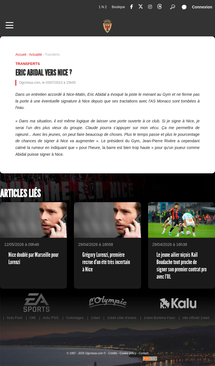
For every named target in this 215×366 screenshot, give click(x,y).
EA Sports (37, 303)
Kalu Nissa (178, 303)
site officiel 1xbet (196, 318)
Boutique (118, 7)
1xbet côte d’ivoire (122, 318)
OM (33, 318)
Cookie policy (128, 353)
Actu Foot (14, 318)
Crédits (112, 353)
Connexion (202, 7)
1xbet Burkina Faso (159, 318)
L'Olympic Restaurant (107, 303)
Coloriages (74, 318)
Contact (143, 353)
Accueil (20, 55)
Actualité (35, 55)
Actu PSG (51, 318)
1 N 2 (103, 7)
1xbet (95, 318)
